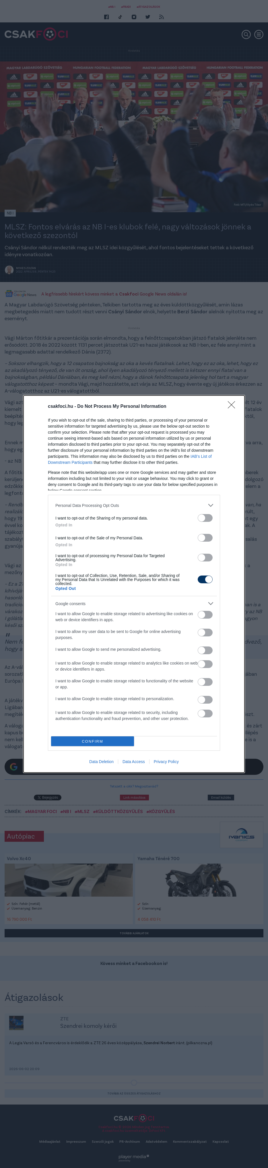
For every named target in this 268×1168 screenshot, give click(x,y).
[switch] (205, 518)
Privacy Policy (166, 761)
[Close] (233, 406)
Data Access (134, 761)
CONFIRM (92, 741)
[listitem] (134, 505)
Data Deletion (101, 761)
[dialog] (134, 584)
